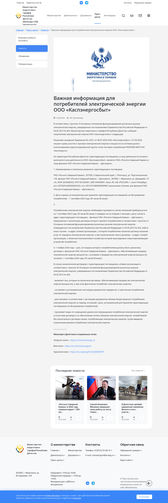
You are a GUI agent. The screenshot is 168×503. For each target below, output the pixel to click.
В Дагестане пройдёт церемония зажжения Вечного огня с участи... (132, 408)
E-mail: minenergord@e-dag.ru (100, 455)
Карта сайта (126, 460)
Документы (86, 15)
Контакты (128, 3)
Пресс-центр (97, 15)
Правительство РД (33, 3)
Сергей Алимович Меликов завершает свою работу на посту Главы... (100, 408)
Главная (20, 30)
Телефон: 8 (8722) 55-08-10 (98, 450)
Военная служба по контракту (27, 39)
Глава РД (20, 3)
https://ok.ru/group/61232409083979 (87, 351)
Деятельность (70, 15)
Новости (45, 30)
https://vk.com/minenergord (78, 346)
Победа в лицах (25, 64)
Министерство (54, 15)
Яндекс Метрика (53, 495)
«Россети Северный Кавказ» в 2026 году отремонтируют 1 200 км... (68, 408)
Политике (77, 498)
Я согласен (144, 497)
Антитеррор (109, 15)
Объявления (23, 56)
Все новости (139, 370)
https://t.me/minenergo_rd (82, 340)
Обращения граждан (143, 3)
